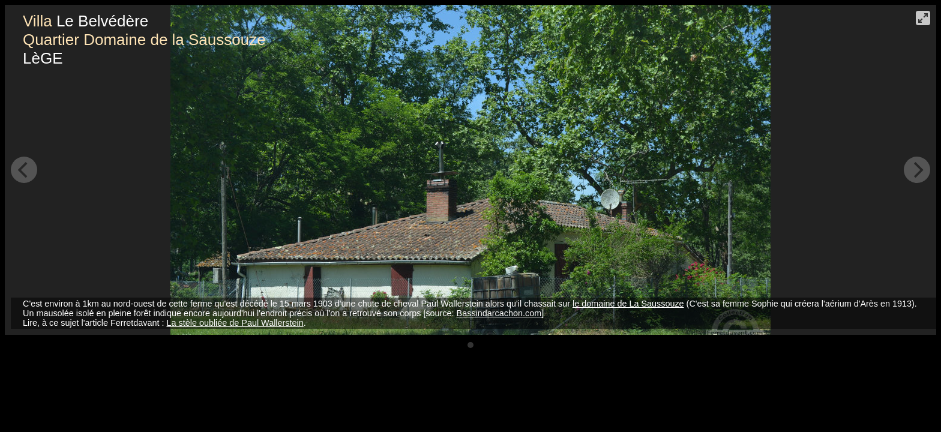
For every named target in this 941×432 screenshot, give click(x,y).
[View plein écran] (923, 18)
